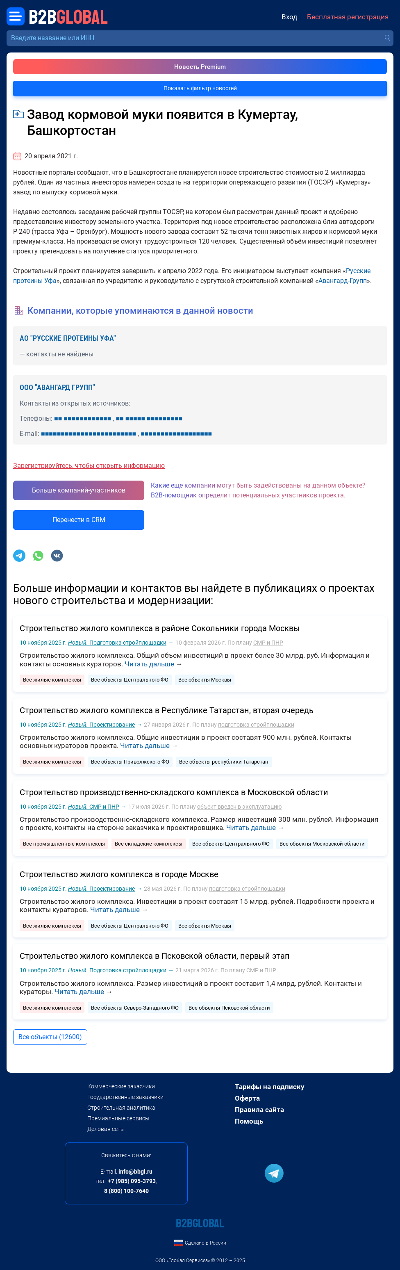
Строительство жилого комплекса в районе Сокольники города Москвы (160, 628)
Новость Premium (200, 67)
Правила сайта (259, 1110)
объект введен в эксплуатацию (239, 806)
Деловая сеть (105, 1129)
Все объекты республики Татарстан (223, 762)
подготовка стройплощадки (256, 724)
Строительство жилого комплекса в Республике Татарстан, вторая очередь (167, 710)
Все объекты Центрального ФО (129, 680)
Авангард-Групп (342, 281)
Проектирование (101, 724)
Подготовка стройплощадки (117, 642)
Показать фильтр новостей (200, 88)
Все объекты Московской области (322, 844)
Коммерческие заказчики (121, 1086)
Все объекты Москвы (204, 680)
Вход (289, 17)
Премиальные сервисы (118, 1118)
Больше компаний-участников (78, 490)
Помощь (249, 1121)
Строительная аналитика (121, 1107)
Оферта (247, 1098)
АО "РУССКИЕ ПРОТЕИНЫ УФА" (68, 338)
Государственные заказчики (125, 1097)
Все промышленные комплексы (64, 844)
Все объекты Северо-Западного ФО (135, 1008)
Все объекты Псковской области (229, 1008)
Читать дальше (149, 664)
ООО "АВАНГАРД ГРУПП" (57, 387)
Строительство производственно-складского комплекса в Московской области (174, 792)
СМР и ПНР (268, 642)
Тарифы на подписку (270, 1087)
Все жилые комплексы (52, 680)
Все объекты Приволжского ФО (130, 762)
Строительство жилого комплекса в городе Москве (119, 874)
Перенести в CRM (78, 520)
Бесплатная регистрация (348, 17)
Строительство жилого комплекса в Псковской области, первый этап (155, 956)
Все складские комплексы (148, 844)
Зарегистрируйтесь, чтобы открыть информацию (89, 466)
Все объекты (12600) (50, 1037)
